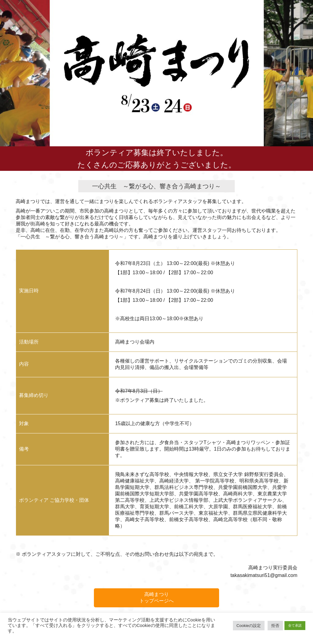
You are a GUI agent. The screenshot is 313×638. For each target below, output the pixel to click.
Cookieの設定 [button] (249, 625)
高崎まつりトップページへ (156, 597)
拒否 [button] (275, 625)
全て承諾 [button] (295, 625)
